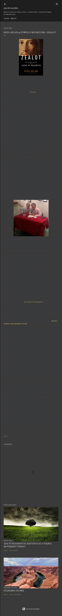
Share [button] (5, 436)
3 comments (13, 550)
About (13, 19)
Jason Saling (11, 8)
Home (6, 19)
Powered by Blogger (31, 609)
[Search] (57, 3)
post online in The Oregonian (33, 302)
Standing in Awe (14, 590)
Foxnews (33, 92)
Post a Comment (15, 594)
